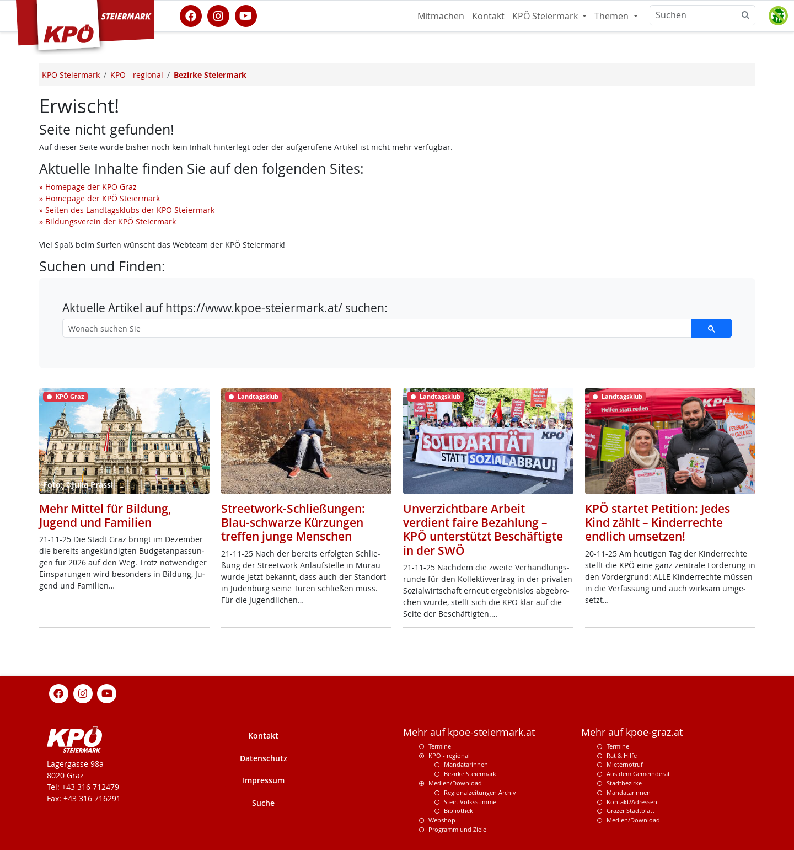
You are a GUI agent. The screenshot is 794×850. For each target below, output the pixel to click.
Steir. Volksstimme (470, 802)
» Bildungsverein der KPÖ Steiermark (107, 221)
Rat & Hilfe (622, 755)
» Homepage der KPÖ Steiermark (99, 198)
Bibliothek (458, 810)
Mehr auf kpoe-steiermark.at (469, 732)
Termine (439, 746)
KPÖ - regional (449, 755)
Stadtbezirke (624, 783)
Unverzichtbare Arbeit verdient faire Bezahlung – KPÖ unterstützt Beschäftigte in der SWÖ (483, 529)
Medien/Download (455, 783)
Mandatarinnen (466, 764)
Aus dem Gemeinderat (638, 773)
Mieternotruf (625, 764)
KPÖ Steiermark (546, 16)
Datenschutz (263, 758)
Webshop (441, 820)
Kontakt (488, 16)
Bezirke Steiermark (470, 773)
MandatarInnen (629, 792)
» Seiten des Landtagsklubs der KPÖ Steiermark (126, 210)
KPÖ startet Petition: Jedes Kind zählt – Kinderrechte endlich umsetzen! (657, 522)
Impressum (264, 780)
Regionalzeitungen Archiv (480, 792)
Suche (263, 803)
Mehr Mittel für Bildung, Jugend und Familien (105, 515)
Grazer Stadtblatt (630, 810)
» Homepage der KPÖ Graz (88, 186)
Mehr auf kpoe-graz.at (632, 732)
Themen (612, 16)
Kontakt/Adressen (632, 802)
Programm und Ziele (457, 829)
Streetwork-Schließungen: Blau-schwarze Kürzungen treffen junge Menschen (293, 522)
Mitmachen (440, 16)
